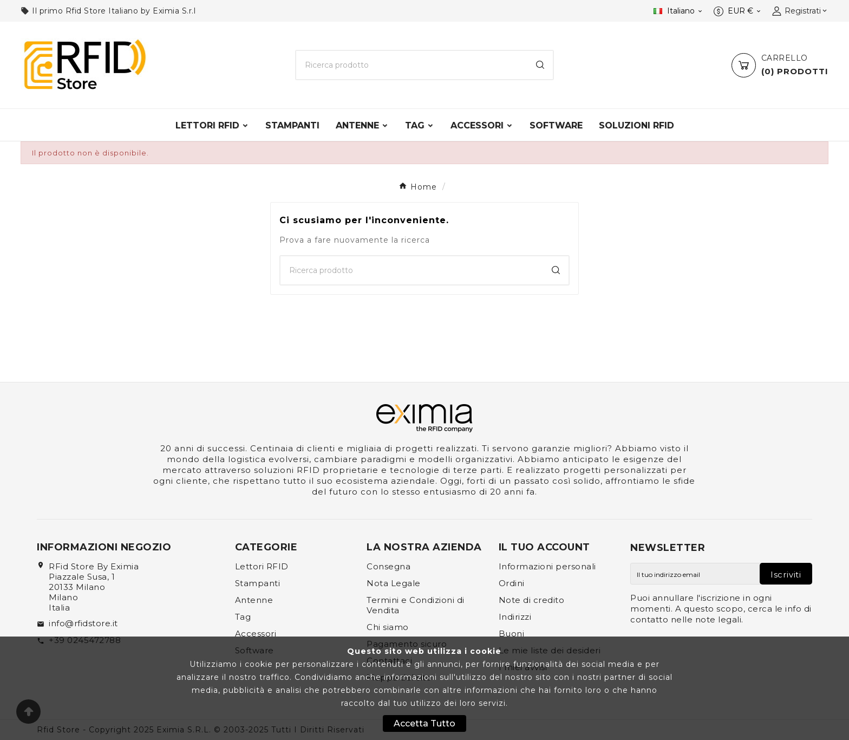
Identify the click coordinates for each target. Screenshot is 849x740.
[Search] (540, 65)
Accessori (256, 633)
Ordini (512, 583)
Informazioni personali (547, 566)
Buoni (512, 633)
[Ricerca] (411, 65)
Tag (243, 617)
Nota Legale (394, 583)
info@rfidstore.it (83, 623)
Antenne (254, 600)
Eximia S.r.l (174, 11)
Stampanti (257, 583)
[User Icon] (800, 11)
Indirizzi (515, 617)
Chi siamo (388, 627)
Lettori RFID (262, 566)
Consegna (388, 566)
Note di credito (532, 600)
